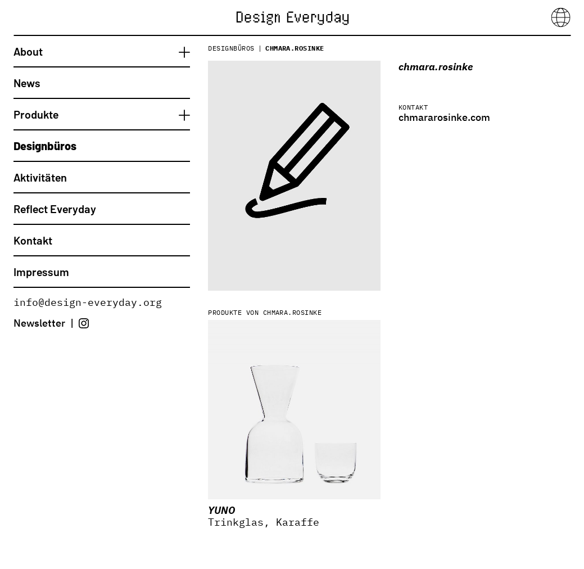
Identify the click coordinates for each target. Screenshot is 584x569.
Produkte (35, 114)
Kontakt (32, 240)
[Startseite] (292, 16)
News (26, 82)
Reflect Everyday (54, 208)
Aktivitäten (40, 177)
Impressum (41, 271)
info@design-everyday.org (87, 302)
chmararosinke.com (444, 117)
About (28, 51)
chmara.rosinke (294, 48)
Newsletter (39, 323)
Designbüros (44, 145)
